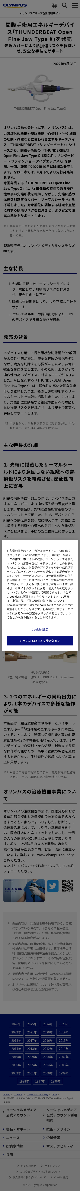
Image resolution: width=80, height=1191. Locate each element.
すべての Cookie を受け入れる (40, 641)
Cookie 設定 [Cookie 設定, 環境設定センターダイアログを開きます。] (40, 629)
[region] (40, 595)
